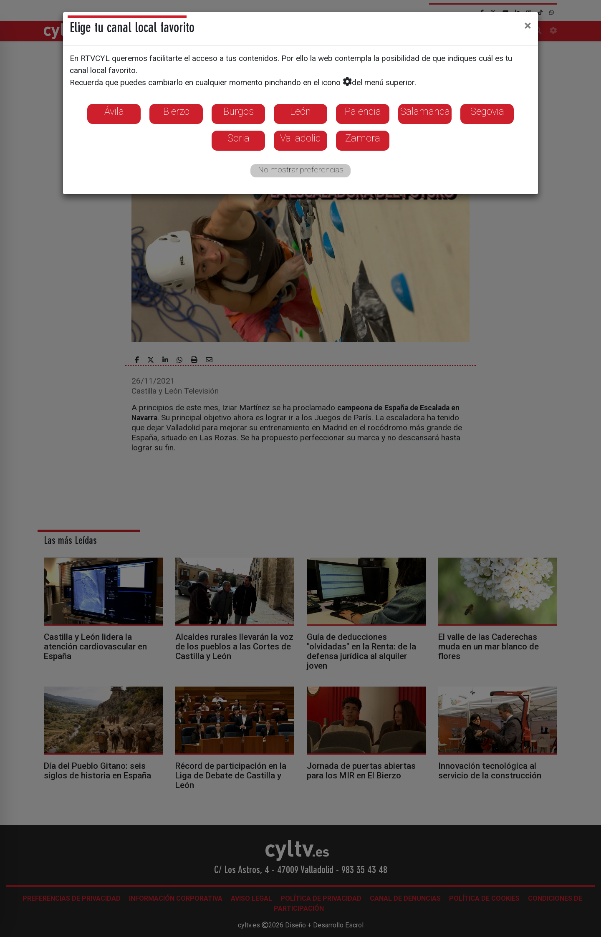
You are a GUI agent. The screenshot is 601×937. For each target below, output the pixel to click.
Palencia (363, 111)
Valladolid (300, 138)
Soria (238, 138)
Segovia (487, 111)
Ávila (114, 111)
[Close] (528, 25)
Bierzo (176, 111)
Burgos (238, 111)
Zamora (362, 138)
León (300, 111)
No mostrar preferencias (300, 169)
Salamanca (425, 111)
